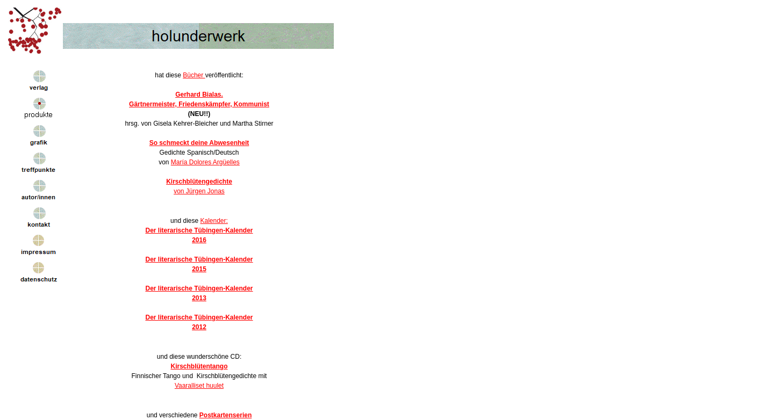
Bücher (194, 75)
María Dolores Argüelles (205, 162)
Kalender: (214, 221)
